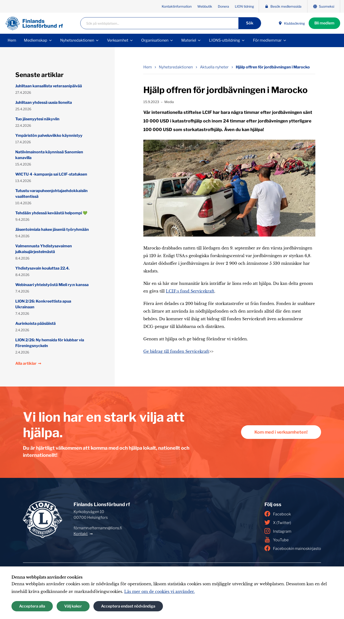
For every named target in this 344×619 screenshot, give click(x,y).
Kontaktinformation (177, 6)
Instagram (277, 531)
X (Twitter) (277, 522)
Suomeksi (323, 6)
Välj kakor (73, 606)
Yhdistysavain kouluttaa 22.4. (42, 268)
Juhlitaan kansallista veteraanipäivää (48, 86)
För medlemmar (267, 40)
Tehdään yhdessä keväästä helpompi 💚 (51, 213)
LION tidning (244, 6)
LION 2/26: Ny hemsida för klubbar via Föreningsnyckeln (49, 343)
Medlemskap (35, 40)
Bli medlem (324, 23)
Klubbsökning (291, 23)
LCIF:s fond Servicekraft (190, 291)
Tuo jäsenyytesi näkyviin (37, 119)
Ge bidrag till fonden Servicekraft (176, 351)
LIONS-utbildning (224, 40)
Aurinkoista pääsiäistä (35, 323)
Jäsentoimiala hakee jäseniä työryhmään (52, 229)
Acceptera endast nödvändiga (128, 606)
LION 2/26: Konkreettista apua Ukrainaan (43, 304)
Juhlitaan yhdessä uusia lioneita (43, 102)
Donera (223, 6)
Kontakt (81, 533)
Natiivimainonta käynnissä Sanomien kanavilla (49, 155)
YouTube (276, 539)
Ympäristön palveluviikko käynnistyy (48, 135)
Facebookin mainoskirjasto (292, 548)
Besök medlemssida (283, 6)
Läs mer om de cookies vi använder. (159, 591)
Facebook (277, 514)
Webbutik (204, 6)
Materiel (188, 40)
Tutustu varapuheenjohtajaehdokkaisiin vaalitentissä (51, 193)
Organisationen (154, 40)
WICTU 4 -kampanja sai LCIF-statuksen (51, 174)
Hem (12, 40)
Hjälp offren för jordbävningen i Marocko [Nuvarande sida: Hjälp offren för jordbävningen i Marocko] (273, 67)
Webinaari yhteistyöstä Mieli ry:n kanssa (52, 284)
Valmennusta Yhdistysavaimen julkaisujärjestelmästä (43, 249)
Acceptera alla (32, 606)
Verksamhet (117, 40)
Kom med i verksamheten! (281, 432)
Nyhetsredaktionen (77, 40)
